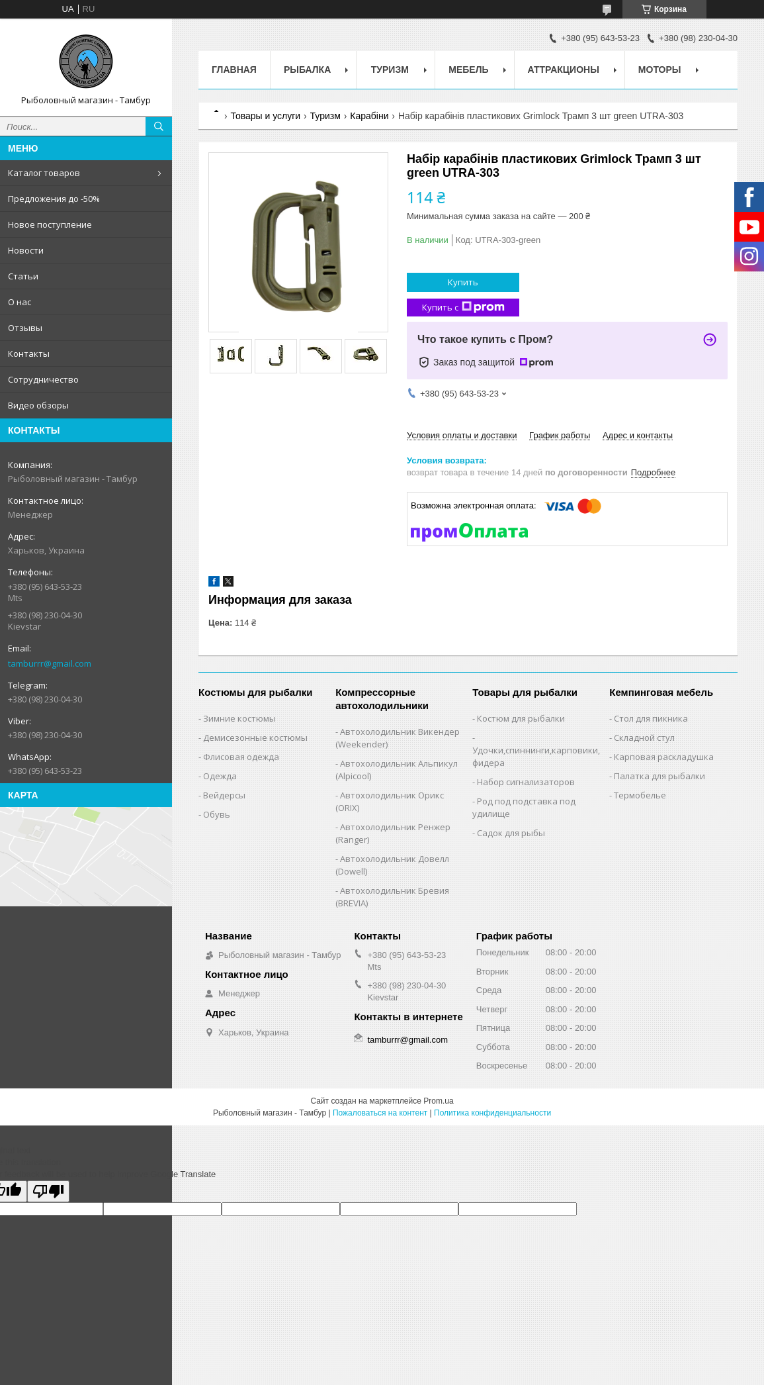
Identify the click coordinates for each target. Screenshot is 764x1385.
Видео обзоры (38, 405)
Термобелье (640, 795)
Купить (463, 282)
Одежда (220, 776)
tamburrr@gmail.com (49, 663)
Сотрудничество (43, 379)
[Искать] (159, 126)
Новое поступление (50, 224)
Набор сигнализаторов (526, 782)
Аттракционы (563, 69)
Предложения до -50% (54, 199)
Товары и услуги (265, 116)
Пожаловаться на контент (380, 1113)
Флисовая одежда (241, 757)
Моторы (659, 69)
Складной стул (644, 737)
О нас (19, 302)
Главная (234, 69)
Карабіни (369, 116)
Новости (26, 250)
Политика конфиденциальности (492, 1113)
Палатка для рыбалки (659, 776)
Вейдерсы (224, 795)
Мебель (468, 69)
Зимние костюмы (239, 718)
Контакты (29, 353)
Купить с (463, 307)
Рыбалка (307, 69)
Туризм (390, 69)
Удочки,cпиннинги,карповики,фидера (536, 756)
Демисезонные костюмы (255, 737)
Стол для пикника (651, 718)
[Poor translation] (48, 1191)
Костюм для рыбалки (521, 718)
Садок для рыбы (511, 833)
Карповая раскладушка (664, 757)
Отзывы (25, 328)
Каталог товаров (44, 173)
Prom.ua (438, 1101)
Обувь (216, 814)
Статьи (23, 276)
